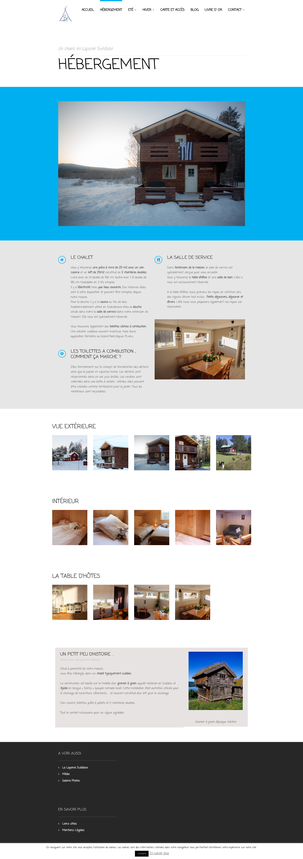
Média (65, 774)
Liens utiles (69, 824)
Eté (130, 10)
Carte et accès (172, 10)
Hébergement (111, 10)
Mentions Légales (73, 830)
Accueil (88, 10)
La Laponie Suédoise (75, 768)
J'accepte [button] (141, 853)
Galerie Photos (71, 781)
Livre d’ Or (213, 10)
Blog (195, 10)
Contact (235, 10)
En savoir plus (159, 853)
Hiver (147, 10)
